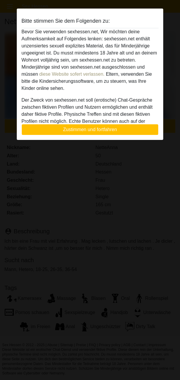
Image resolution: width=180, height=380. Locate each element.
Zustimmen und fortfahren (90, 129)
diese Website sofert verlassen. (71, 74)
